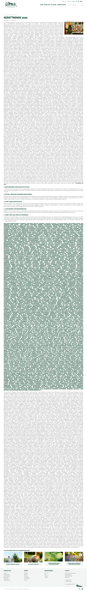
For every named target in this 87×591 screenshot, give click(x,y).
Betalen (25, 574)
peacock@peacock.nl (70, 584)
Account (78, 1)
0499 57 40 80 (69, 580)
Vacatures (47, 576)
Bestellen (26, 573)
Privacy (25, 580)
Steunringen (6, 578)
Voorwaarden (27, 578)
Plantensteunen (7, 576)
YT (82, 589)
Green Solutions (26, 588)
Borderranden (7, 574)
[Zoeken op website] (75, 4)
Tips (45, 574)
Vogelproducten (7, 580)
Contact (46, 577)
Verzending (26, 577)
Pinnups (5, 573)
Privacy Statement (18, 588)
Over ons (46, 573)
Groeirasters (6, 577)
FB (76, 1)
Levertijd (26, 576)
